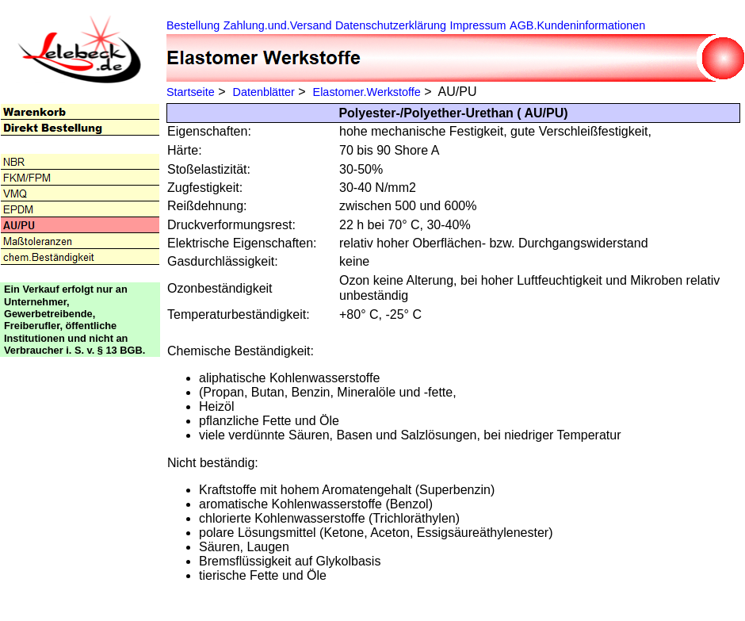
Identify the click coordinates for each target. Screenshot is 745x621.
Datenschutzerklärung (390, 25)
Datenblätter (263, 92)
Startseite (190, 92)
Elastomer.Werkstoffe (367, 92)
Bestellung (193, 25)
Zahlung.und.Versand (278, 25)
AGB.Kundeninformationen (577, 25)
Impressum (477, 25)
